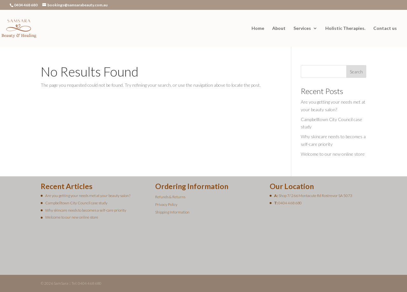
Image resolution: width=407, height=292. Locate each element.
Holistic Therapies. (345, 28)
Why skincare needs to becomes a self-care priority (85, 210)
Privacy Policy (166, 204)
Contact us (385, 28)
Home (258, 28)
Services (302, 28)
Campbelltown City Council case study (76, 202)
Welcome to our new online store (333, 154)
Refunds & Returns (170, 196)
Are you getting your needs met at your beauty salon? (87, 195)
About (279, 28)
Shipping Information (172, 212)
